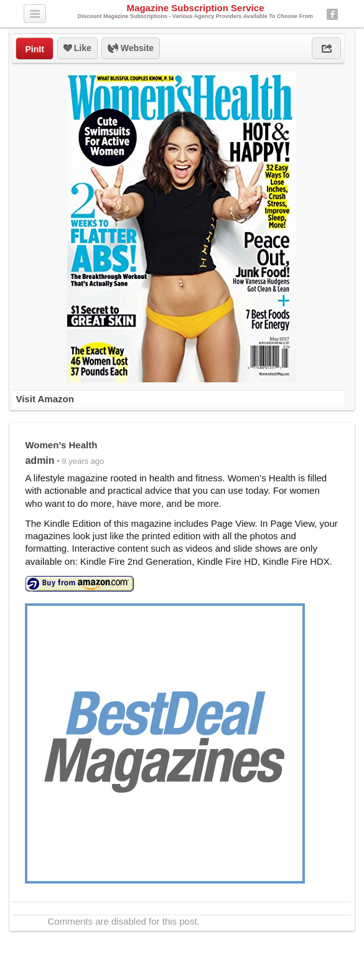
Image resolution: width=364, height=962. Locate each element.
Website (131, 48)
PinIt (34, 49)
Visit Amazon (44, 399)
